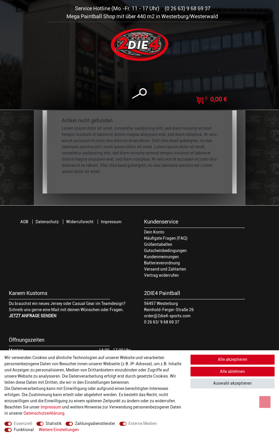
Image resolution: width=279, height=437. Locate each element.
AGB (24, 221)
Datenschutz (47, 221)
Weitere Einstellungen (59, 429)
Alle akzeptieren (232, 359)
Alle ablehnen (232, 371)
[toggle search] (139, 93)
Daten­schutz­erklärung (44, 413)
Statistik (53, 423)
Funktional (24, 429)
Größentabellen (158, 244)
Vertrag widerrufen (161, 275)
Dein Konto (154, 232)
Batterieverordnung (162, 263)
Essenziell (23, 423)
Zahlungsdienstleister (95, 423)
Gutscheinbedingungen (165, 250)
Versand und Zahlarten (165, 269)
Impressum (111, 221)
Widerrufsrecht (79, 221)
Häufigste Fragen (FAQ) (166, 238)
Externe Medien (142, 423)
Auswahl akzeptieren (232, 383)
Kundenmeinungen (161, 256)
